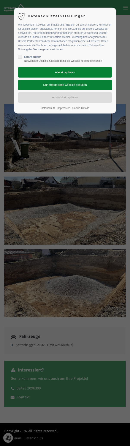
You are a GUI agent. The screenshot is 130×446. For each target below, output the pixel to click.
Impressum (63, 108)
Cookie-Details (80, 108)
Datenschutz (48, 108)
